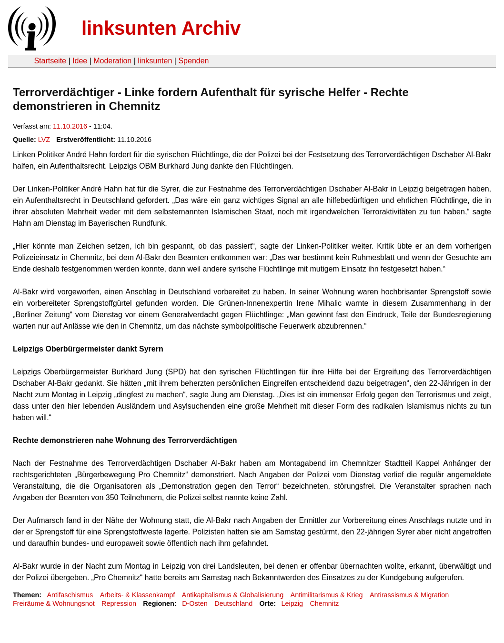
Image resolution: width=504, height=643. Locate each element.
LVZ (44, 139)
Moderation (112, 61)
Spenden (193, 61)
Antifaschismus (70, 595)
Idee (79, 61)
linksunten (155, 61)
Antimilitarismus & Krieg (327, 595)
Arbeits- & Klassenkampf (137, 595)
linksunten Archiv (161, 28)
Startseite (50, 61)
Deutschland (233, 603)
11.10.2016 (70, 126)
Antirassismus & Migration (409, 595)
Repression (118, 603)
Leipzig (292, 603)
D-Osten (195, 603)
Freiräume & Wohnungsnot (54, 603)
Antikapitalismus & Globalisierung (233, 595)
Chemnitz (324, 603)
